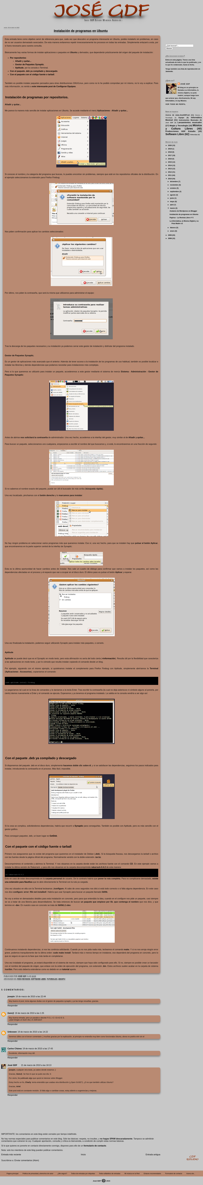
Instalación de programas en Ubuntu (184, 214)
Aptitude (19, 68)
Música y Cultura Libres (183, 127)
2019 (170, 149)
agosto (172, 195)
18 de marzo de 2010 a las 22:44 (31, 996)
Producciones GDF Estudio (180, 131)
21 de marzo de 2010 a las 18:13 (36, 1065)
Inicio (86, 20)
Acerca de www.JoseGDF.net (177, 115)
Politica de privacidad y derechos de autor (38, 1173)
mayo (172, 201)
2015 (170, 162)
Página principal (12, 1173)
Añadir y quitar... (23, 61)
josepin (11, 996)
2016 (170, 159)
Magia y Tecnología (179, 125)
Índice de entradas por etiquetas (83, 1173)
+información (108, 658)
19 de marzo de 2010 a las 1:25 (29, 1013)
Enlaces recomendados (152, 1173)
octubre (173, 188)
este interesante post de (54, 86)
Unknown (12, 1031)
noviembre (174, 185)
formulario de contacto (95, 1145)
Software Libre (38, 979)
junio (172, 198)
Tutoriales (52, 979)
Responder (13, 1005)
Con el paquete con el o (32, 74)
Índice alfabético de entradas (109, 1173)
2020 (170, 145)
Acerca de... (117, 20)
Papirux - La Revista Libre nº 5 (181, 218)
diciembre (174, 181)
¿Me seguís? (62, 1173)
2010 (170, 179)
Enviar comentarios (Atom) (26, 1160)
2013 (170, 169)
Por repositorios (18, 58)
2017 (170, 155)
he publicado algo (25, 1078)
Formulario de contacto (173, 1173)
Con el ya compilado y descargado (33, 71)
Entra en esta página (173, 60)
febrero (173, 228)
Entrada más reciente (11, 1154)
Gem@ (11, 1013)
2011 (170, 175)
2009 (170, 235)
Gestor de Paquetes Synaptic (29, 64)
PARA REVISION (23, 979)
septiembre (174, 191)
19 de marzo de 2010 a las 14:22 (33, 1031)
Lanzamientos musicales (189, 122)
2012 (170, 172)
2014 (170, 165)
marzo (172, 208)
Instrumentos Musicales (188, 120)
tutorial (65, 969)
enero (172, 231)
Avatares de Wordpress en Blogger (183, 211)
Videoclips (193, 134)
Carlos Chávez (15, 1048)
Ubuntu (61, 979)
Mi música (107, 20)
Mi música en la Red (132, 1173)
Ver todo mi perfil (175, 104)
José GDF (12, 1065)
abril (171, 205)
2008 (170, 238)
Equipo (181, 118)
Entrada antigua (153, 1154)
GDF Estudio (96, 20)
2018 (170, 152)
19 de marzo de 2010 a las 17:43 (38, 1048)
